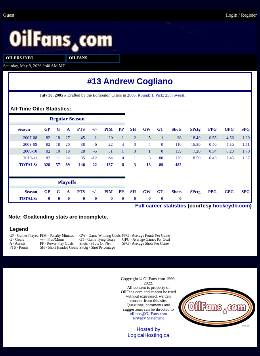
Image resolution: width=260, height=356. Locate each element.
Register (249, 15)
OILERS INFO (20, 58)
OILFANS (78, 58)
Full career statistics (160, 206)
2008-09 (30, 144)
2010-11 (30, 158)
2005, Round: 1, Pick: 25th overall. (157, 95)
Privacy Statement (148, 318)
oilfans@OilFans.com (148, 314)
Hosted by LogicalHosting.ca (148, 332)
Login (231, 15)
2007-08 (30, 137)
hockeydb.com (231, 206)
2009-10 (30, 151)
